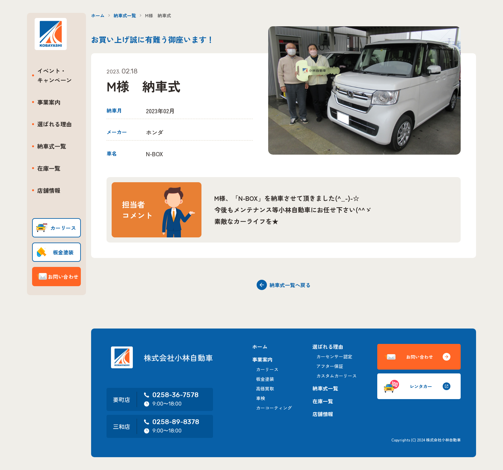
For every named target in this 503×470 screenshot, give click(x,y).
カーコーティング (274, 408)
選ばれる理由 (54, 124)
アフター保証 (329, 366)
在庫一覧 (48, 168)
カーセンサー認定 (334, 356)
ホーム (98, 15)
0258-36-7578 (171, 395)
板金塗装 (265, 379)
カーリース (267, 369)
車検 (260, 398)
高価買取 (265, 388)
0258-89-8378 (171, 422)
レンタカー (417, 386)
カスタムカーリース (336, 375)
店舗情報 (48, 190)
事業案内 (48, 102)
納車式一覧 (51, 146)
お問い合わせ (417, 357)
